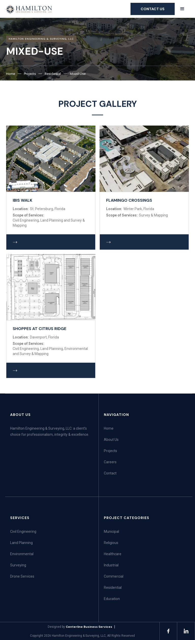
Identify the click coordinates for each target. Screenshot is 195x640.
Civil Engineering (23, 531)
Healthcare (112, 554)
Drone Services (22, 576)
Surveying (18, 565)
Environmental (22, 554)
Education (112, 599)
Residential (53, 74)
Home (10, 74)
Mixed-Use (78, 74)
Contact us (153, 9)
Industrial (111, 565)
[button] (182, 9)
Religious (111, 543)
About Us (111, 440)
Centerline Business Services (89, 627)
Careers (110, 462)
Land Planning (21, 543)
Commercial (113, 576)
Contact (110, 473)
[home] (29, 9)
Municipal (111, 531)
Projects (30, 74)
